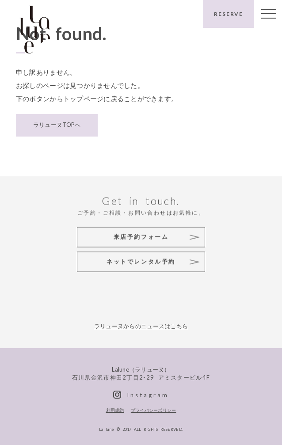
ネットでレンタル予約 (141, 261)
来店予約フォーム (141, 236)
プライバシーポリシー (153, 409)
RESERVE (228, 13)
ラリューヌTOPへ (56, 124)
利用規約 (115, 409)
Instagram (147, 395)
